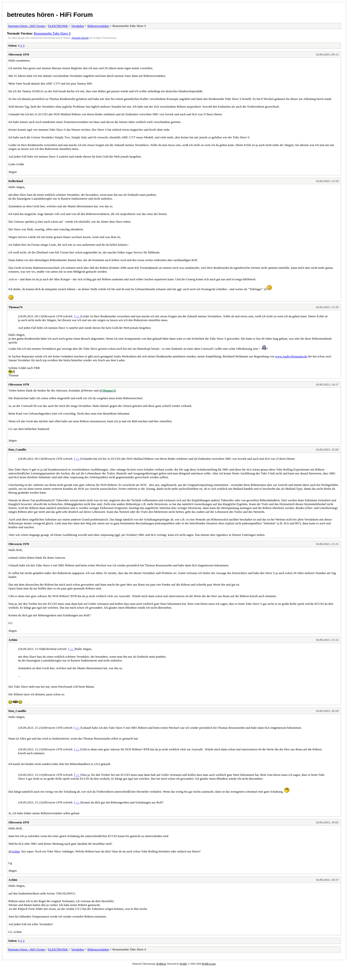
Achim (12, 640)
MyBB (183, 963)
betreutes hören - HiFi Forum (50, 14)
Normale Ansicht (80, 38)
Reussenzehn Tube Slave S (52, 33)
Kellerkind (15, 181)
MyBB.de (161, 963)
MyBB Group (208, 963)
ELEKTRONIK (58, 26)
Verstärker (77, 26)
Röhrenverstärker (98, 26)
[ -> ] (77, 316)
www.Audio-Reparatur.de (291, 356)
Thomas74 (15, 307)
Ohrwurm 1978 (18, 54)
